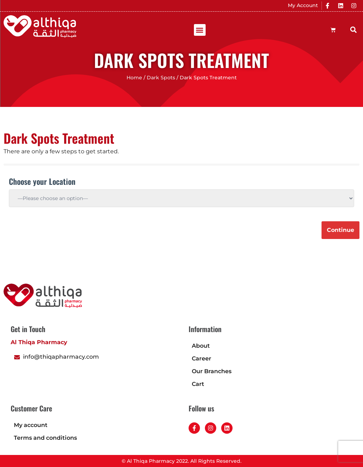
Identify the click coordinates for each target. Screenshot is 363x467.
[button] (200, 30)
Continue (340, 230)
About (201, 345)
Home (134, 77)
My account (31, 425)
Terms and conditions (45, 437)
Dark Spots (161, 77)
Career (201, 358)
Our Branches (211, 371)
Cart (198, 384)
